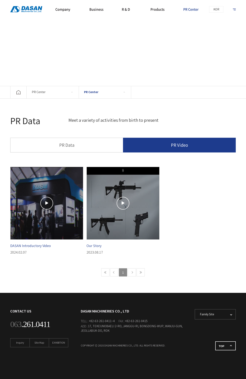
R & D (126, 9)
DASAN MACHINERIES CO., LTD (27, 9)
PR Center (191, 9)
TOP (221, 346)
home (18, 92)
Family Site (207, 314)
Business (96, 9)
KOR (216, 9)
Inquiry (20, 343)
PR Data (66, 145)
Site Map (39, 343)
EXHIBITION (58, 343)
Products (157, 9)
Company (62, 9)
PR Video (179, 145)
